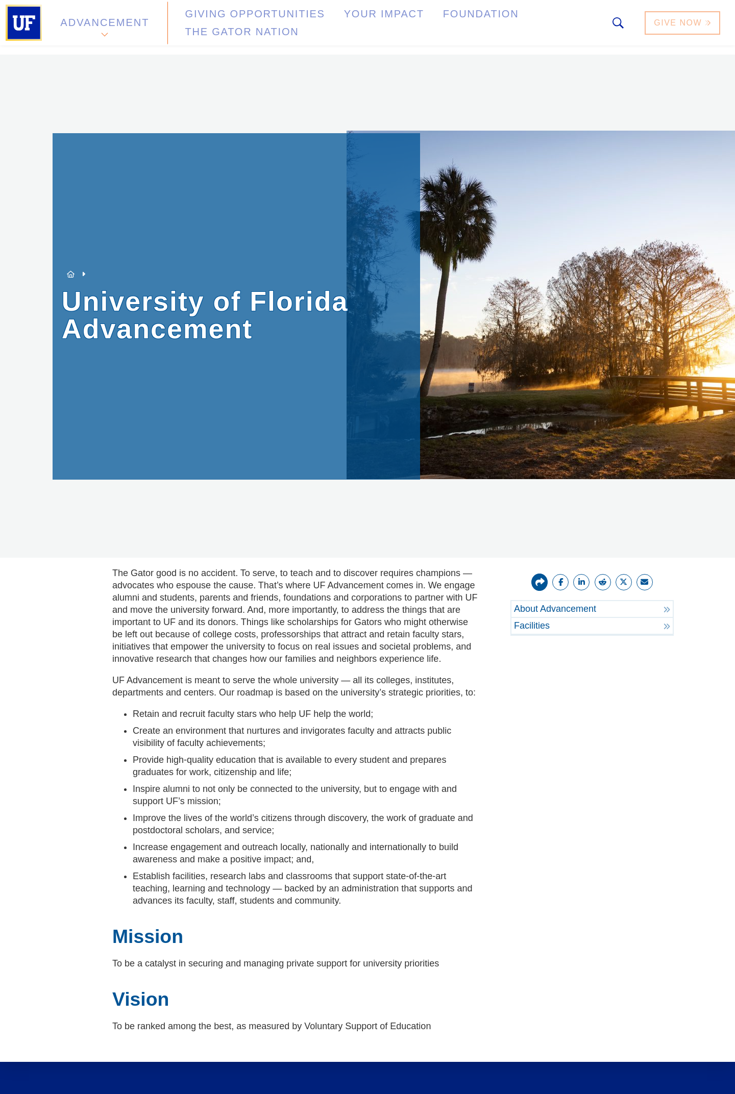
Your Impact (340, 27)
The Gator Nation (517, 27)
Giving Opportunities (232, 27)
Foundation (421, 27)
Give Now (683, 27)
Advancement (104, 27)
